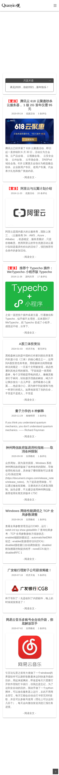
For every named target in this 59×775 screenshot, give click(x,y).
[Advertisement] (29, 40)
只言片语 (37, 81)
